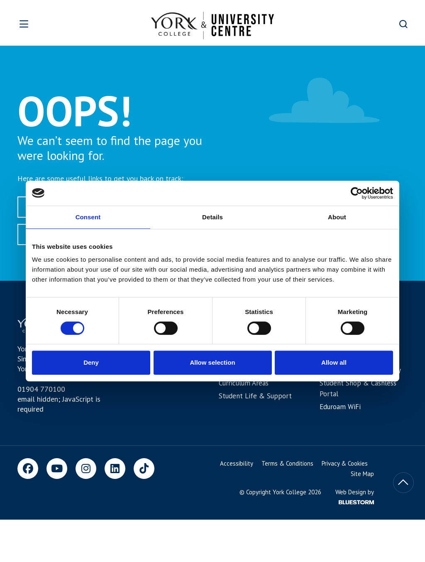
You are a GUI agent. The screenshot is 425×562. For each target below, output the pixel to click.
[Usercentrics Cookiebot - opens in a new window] (356, 193)
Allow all (334, 362)
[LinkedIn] (115, 468)
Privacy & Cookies (345, 463)
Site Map (362, 474)
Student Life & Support (255, 395)
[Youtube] (56, 468)
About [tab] (337, 217)
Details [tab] (212, 217)
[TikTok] (144, 468)
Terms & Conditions (287, 463)
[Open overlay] (44, 23)
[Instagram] (86, 468)
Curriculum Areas (244, 383)
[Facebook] (27, 468)
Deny (91, 362)
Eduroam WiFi (340, 406)
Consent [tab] (88, 217)
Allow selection (212, 362)
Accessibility (236, 463)
